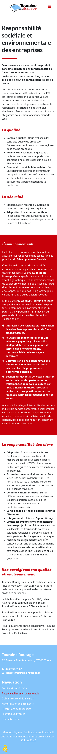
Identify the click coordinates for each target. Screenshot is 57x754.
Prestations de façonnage (16, 708)
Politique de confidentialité (39, 732)
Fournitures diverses (13, 713)
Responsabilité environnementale (20, 693)
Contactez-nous (11, 719)
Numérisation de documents (18, 703)
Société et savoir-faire (14, 688)
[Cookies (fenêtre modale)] (5, 749)
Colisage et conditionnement (18, 698)
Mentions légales (12, 732)
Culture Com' (28, 740)
